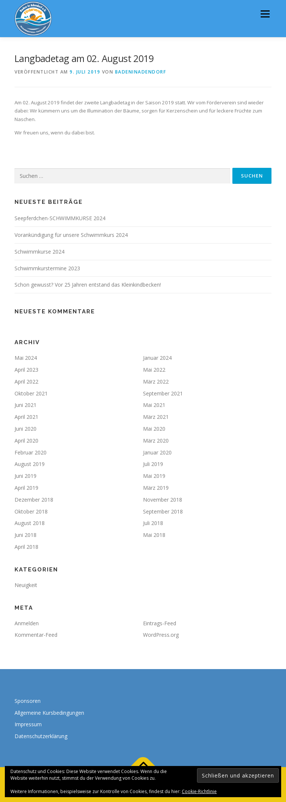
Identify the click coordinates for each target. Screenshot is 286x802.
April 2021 (26, 416)
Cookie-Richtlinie (199, 791)
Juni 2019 (25, 475)
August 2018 (30, 522)
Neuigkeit (26, 585)
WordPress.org (161, 634)
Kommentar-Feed (36, 634)
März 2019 (156, 487)
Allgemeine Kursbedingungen (49, 712)
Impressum (28, 724)
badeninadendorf (140, 72)
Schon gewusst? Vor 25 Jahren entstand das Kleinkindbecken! (88, 284)
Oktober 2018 (31, 511)
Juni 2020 (25, 428)
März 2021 (156, 416)
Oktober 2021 (31, 393)
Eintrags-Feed (159, 623)
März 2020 (156, 440)
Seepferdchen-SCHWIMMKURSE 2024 (60, 218)
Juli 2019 (153, 463)
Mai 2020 (154, 428)
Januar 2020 (157, 452)
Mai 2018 (154, 534)
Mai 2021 (154, 404)
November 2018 (162, 499)
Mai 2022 (154, 369)
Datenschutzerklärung (41, 736)
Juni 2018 (25, 534)
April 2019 (26, 487)
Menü (264, 13)
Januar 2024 (157, 357)
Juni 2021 (25, 404)
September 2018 (163, 511)
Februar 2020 (31, 452)
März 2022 (156, 381)
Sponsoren (28, 700)
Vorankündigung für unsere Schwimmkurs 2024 (71, 234)
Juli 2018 (153, 522)
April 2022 (26, 381)
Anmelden (27, 623)
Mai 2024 (26, 357)
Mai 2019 (154, 475)
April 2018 (26, 546)
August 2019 (30, 463)
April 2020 (26, 440)
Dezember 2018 (34, 499)
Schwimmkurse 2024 (39, 251)
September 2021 (163, 393)
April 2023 (26, 369)
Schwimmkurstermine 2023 (47, 268)
